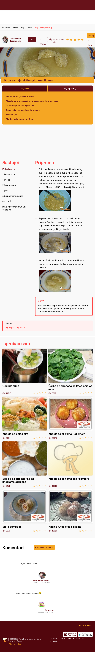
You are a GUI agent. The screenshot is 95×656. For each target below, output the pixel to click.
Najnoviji (25, 88)
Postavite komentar (44, 547)
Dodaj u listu (91, 36)
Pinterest (53, 641)
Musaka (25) (11, 114)
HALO (18, 644)
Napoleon (49, 610)
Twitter (62, 638)
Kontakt (19, 641)
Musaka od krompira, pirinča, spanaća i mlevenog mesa (32, 101)
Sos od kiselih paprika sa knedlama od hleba (24, 464)
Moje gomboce (24, 510)
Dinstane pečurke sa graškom (20, 105)
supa (11, 327)
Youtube (70, 638)
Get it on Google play (85, 634)
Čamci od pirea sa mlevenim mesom (23, 110)
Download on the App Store (70, 634)
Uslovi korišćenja (35, 639)
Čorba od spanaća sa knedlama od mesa (70, 371)
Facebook (53, 638)
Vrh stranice (85, 625)
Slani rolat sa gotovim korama (20, 96)
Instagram (80, 638)
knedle (22, 327)
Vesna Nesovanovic (15, 39)
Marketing (11, 641)
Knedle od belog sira (24, 418)
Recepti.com (47, 4)
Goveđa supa (24, 371)
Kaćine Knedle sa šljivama (70, 510)
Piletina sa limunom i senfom (19, 119)
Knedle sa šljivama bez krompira (70, 464)
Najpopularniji (70, 88)
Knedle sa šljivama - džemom (70, 418)
